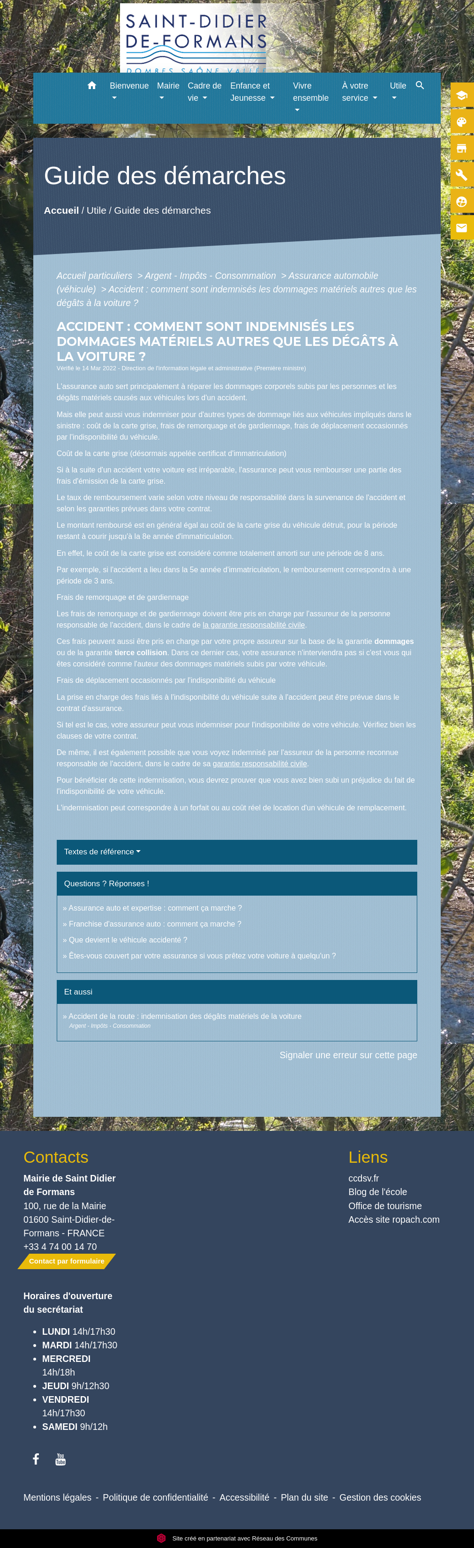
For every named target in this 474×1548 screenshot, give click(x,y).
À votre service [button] (356, 92)
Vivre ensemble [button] (311, 92)
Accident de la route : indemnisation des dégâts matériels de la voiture (184, 1016)
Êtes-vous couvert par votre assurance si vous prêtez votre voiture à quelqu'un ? (202, 956)
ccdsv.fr (363, 1178)
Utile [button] (398, 85)
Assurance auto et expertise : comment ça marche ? (155, 908)
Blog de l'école (377, 1192)
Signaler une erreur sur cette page (348, 1055)
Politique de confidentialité (155, 1497)
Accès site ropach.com (394, 1219)
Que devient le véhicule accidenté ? (128, 940)
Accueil (61, 210)
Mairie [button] (168, 85)
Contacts (56, 1157)
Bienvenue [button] (129, 85)
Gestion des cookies (380, 1497)
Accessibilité (244, 1497)
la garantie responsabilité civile (254, 625)
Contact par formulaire (67, 1261)
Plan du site (304, 1497)
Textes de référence (99, 851)
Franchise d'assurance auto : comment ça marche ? (155, 924)
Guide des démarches (162, 210)
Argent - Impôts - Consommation (211, 275)
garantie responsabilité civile (260, 764)
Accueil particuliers (96, 275)
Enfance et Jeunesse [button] (250, 92)
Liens (368, 1157)
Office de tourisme (385, 1206)
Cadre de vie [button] (205, 92)
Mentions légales (57, 1497)
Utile (96, 210)
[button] (91, 87)
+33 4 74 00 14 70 (60, 1246)
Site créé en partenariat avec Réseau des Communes (237, 1538)
